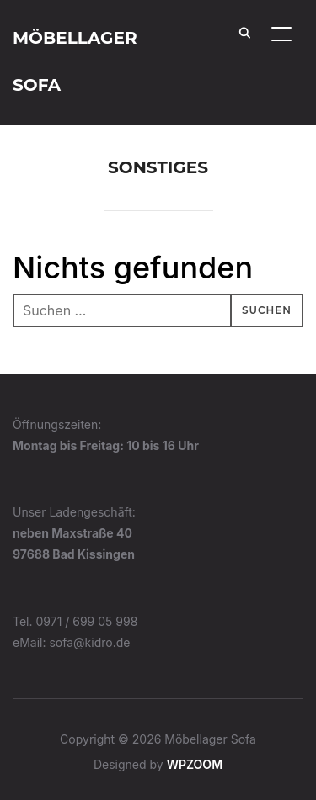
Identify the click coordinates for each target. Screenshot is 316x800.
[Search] (244, 32)
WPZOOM (194, 764)
